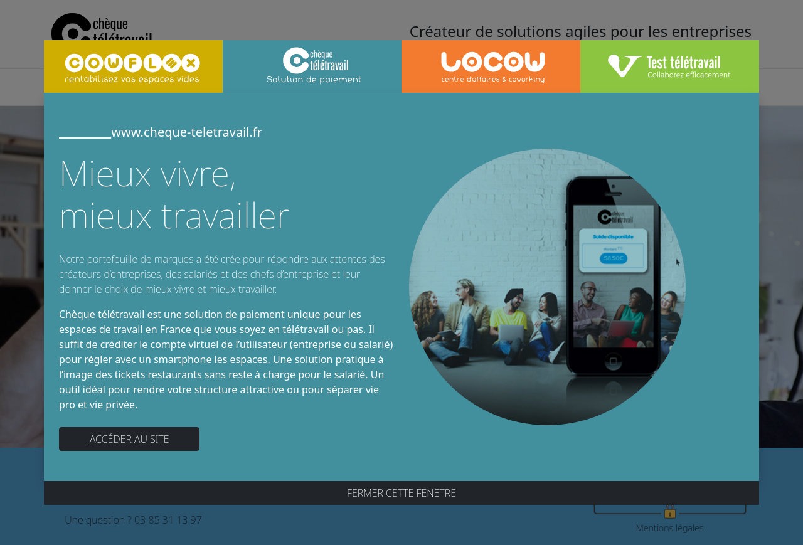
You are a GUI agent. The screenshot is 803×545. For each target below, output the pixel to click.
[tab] (133, 66)
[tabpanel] (401, 286)
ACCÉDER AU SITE (129, 439)
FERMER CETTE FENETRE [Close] (401, 493)
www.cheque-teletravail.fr (160, 132)
